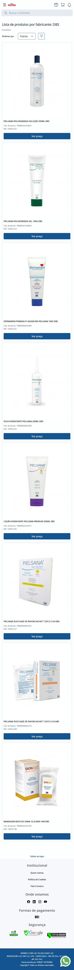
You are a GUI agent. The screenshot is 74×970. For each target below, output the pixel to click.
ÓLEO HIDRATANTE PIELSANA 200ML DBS (23, 421)
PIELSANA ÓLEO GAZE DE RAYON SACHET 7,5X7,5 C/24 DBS (32, 621)
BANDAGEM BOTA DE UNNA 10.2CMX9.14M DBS (26, 821)
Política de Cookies (37, 879)
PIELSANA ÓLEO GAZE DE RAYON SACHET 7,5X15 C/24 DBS (31, 721)
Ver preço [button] (37, 136)
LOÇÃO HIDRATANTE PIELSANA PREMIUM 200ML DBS (29, 521)
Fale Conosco (37, 886)
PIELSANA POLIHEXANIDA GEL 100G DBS (23, 221)
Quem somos (37, 872)
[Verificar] (56, 935)
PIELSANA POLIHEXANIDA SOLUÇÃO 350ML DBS (26, 121)
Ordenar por (8, 36)
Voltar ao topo (37, 856)
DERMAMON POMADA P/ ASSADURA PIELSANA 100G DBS (31, 321)
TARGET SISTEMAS (45, 962)
